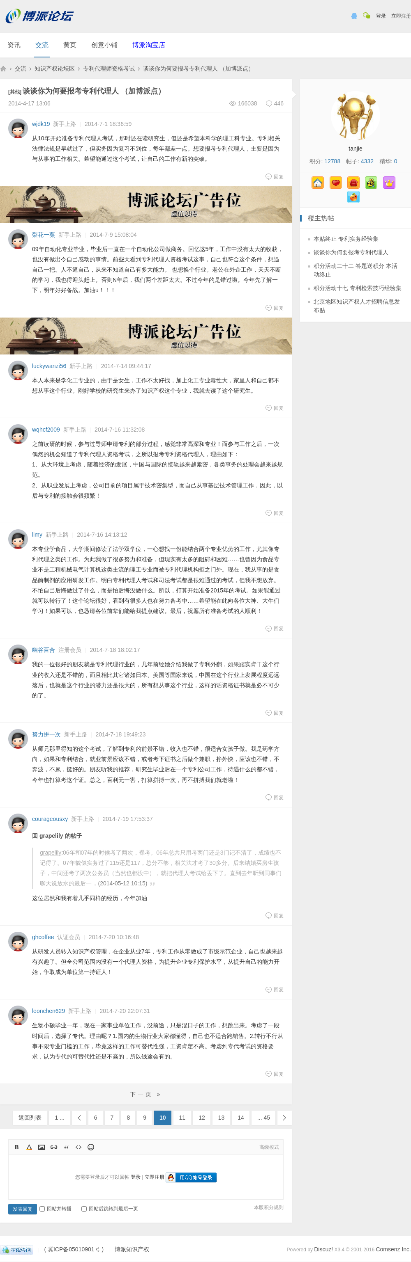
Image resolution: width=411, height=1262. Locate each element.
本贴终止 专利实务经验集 (346, 238)
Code (78, 1147)
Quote (66, 1147)
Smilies (91, 1147)
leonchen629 (48, 1011)
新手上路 (64, 124)
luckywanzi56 (49, 366)
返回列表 (30, 1117)
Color (29, 1147)
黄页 (69, 44)
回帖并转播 (55, 1209)
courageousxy (50, 819)
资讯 (14, 44)
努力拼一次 (46, 734)
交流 (41, 44)
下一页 (284, 1118)
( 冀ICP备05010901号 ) (74, 1249)
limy (37, 534)
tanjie (355, 148)
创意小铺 (104, 44)
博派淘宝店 (148, 44)
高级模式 (269, 1147)
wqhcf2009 (46, 429)
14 (241, 1117)
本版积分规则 (269, 1207)
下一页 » (146, 1094)
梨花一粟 (43, 234)
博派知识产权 (3, 68)
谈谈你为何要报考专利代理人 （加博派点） (198, 68)
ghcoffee (43, 937)
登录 (381, 16)
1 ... (59, 1117)
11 (182, 1117)
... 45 (263, 1117)
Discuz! (323, 1249)
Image (41, 1147)
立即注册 (401, 16)
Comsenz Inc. (393, 1249)
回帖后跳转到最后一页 (109, 1209)
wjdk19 (41, 124)
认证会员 (68, 937)
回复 (274, 176)
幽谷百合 (43, 650)
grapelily (50, 852)
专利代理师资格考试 (109, 68)
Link (54, 1147)
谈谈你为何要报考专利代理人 (351, 252)
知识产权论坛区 (55, 68)
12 (202, 1117)
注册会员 (69, 650)
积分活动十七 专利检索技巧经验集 (358, 288)
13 (221, 1117)
